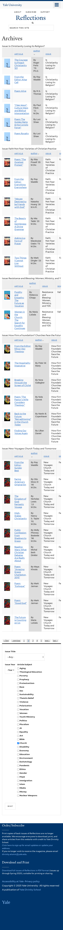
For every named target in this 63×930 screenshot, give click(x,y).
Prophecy (24, 679)
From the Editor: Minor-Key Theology (22, 349)
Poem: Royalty (21, 133)
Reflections (31, 18)
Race (22, 687)
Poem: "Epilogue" (19, 585)
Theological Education (31, 672)
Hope (22, 777)
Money (23, 791)
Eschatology (26, 762)
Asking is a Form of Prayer (19, 241)
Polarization (26, 705)
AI (21, 728)
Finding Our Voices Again (21, 432)
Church (23, 743)
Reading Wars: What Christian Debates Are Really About (20, 554)
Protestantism (27, 683)
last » (55, 640)
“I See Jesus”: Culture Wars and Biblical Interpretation (21, 109)
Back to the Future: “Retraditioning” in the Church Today (22, 419)
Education (25, 754)
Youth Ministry (27, 717)
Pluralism (24, 724)
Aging (23, 668)
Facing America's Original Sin (20, 482)
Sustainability (27, 694)
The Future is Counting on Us (20, 620)
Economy (24, 750)
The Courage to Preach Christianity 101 (21, 64)
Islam (22, 784)
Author (35, 153)
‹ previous (16, 640)
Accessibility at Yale (13, 881)
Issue (48, 54)
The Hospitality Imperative (22, 364)
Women (23, 713)
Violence (24, 702)
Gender (23, 773)
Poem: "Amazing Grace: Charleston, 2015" (20, 572)
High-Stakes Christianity (20, 516)
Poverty (24, 675)
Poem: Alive (20, 91)
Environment (26, 758)
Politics (23, 720)
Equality (24, 732)
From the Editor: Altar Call (20, 80)
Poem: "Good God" (20, 601)
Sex (21, 691)
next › (47, 640)
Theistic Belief (27, 698)
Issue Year (10, 664)
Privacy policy (32, 881)
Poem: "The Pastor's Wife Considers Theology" (21, 401)
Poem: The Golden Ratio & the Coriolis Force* (21, 123)
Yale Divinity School (30, 889)
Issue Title (10, 651)
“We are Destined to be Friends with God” (20, 203)
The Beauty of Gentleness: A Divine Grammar (20, 224)
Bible (22, 739)
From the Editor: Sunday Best (19, 466)
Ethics (23, 769)
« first (6, 640)
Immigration (26, 780)
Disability (24, 747)
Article (18, 54)
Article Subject (24, 664)
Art (21, 735)
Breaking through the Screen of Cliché (22, 383)
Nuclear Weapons (28, 795)
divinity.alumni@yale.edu (14, 854)
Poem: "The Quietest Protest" (20, 162)
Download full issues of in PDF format (25, 870)
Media (23, 788)
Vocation (24, 709)
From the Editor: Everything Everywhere (20, 183)
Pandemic (24, 765)
